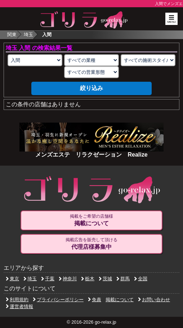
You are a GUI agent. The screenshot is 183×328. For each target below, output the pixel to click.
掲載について (120, 299)
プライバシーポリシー (58, 299)
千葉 (47, 278)
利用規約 (17, 299)
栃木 (87, 278)
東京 (12, 278)
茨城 (105, 278)
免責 (94, 299)
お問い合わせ (154, 299)
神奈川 (68, 278)
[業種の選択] (91, 60)
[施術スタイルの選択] (148, 60)
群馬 (123, 278)
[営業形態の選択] (91, 72)
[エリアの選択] (35, 60)
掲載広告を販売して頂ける (91, 243)
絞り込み (91, 88)
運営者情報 (19, 306)
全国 (140, 278)
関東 (12, 34)
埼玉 (28, 34)
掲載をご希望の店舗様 (91, 220)
